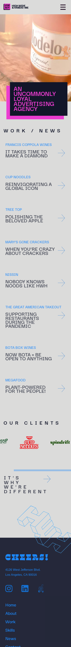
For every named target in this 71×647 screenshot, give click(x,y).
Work (10, 621)
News (10, 638)
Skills (10, 629)
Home (10, 604)
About (11, 612)
